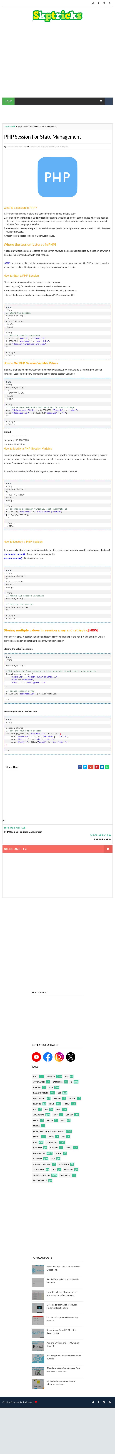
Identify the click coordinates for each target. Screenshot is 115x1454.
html (51, 1104)
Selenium (37, 1159)
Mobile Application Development (48, 1131)
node (51, 1137)
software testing (41, 1164)
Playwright (52, 1142)
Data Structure (40, 1093)
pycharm (37, 1148)
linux (35, 1120)
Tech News (64, 1164)
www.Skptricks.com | (24, 1402)
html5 (67, 1104)
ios (34, 1109)
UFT (54, 1170)
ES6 (59, 1093)
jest (55, 1115)
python (54, 1148)
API (66, 1076)
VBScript (68, 1170)
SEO (53, 1159)
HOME (8, 101)
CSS (51, 1087)
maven (50, 1120)
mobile (36, 1126)
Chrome (37, 1087)
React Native (39, 1153)
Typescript (38, 1170)
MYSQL (36, 1137)
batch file (57, 1082)
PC (63, 1137)
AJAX (35, 1076)
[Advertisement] (32, 61)
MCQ (63, 1120)
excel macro (39, 1098)
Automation (39, 1082)
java (58, 1109)
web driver (65, 1175)
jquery (69, 1115)
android (51, 1076)
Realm (58, 1153)
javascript (38, 1115)
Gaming (57, 1098)
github (72, 1098)
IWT (46, 1109)
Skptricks (10, 126)
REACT (68, 1148)
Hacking (37, 1104)
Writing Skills (40, 1181)
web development (41, 1175)
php (20, 126)
